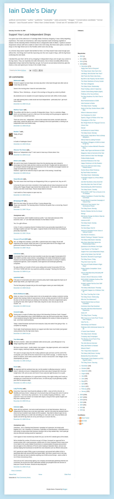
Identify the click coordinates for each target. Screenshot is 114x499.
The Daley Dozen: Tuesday (89, 106)
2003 (81, 407)
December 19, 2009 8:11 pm (22, 271)
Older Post (67, 474)
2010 (81, 61)
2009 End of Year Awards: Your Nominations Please (90, 205)
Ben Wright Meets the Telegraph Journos (93, 123)
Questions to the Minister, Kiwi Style (91, 246)
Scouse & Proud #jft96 (21, 239)
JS (82, 423)
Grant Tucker (85, 418)
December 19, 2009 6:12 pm (22, 155)
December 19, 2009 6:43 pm (22, 173)
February (84, 389)
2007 (81, 397)
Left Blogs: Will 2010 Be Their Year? (91, 73)
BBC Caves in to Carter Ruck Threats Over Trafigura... (92, 318)
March (83, 386)
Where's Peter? (85, 348)
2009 (81, 64)
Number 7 (17, 131)
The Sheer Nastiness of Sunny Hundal (92, 81)
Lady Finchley (18, 388)
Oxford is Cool (85, 225)
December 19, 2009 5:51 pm (22, 104)
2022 (81, 56)
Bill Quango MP (18, 201)
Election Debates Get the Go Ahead (91, 211)
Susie (15, 367)
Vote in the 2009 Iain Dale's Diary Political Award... (91, 166)
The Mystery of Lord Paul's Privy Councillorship (90, 339)
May (82, 381)
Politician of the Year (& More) (90, 94)
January (83, 391)
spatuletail (17, 277)
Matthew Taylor (18, 110)
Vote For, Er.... (85, 322)
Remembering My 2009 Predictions (91, 187)
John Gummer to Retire (88, 103)
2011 (81, 59)
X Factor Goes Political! (88, 331)
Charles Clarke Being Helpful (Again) (92, 91)
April (82, 384)
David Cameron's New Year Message (92, 155)
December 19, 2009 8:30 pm (22, 288)
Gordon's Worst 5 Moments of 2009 (91, 277)
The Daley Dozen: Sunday (88, 223)
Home (40, 474)
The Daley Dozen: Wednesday (90, 86)
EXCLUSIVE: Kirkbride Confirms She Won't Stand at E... (92, 280)
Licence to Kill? (85, 220)
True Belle (17, 339)
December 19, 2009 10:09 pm (22, 361)
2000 (81, 410)
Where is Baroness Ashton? (89, 112)
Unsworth (17, 312)
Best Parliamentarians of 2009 (90, 100)
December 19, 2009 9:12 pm (22, 306)
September (84, 371)
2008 (81, 394)
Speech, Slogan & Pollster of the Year (92, 117)
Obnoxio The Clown (20, 150)
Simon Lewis (18, 161)
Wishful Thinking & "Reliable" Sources (92, 237)
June (83, 378)
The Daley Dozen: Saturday (89, 362)
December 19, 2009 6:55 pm (22, 195)
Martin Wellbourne (19, 294)
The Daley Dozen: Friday (88, 259)
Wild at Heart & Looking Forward (90, 140)
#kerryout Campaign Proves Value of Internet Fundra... (91, 231)
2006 (81, 399)
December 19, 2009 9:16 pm (22, 333)
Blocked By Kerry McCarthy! (89, 356)
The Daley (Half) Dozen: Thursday (91, 287)
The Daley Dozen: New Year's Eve (91, 71)
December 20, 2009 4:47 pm (22, 467)
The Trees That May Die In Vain (90, 294)
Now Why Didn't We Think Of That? (91, 184)
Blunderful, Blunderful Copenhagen (91, 257)
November (84, 366)
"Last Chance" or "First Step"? (90, 249)
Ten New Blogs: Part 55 (88, 228)
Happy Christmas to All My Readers (91, 163)
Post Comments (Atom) (23, 477)
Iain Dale (84, 421)
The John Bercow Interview (89, 343)
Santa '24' (84, 313)
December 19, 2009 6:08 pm (22, 144)
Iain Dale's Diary (32, 10)
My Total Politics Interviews (89, 172)
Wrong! (83, 213)
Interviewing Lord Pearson (88, 324)
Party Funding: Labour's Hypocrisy (91, 89)
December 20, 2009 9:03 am (22, 401)
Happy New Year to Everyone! (90, 68)
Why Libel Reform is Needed (89, 345)
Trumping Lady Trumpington (89, 336)
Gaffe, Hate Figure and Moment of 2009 (92, 150)
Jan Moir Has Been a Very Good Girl (91, 182)
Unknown (17, 407)
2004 (81, 405)
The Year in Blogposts (87, 84)
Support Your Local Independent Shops (92, 251)
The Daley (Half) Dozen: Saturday (91, 240)
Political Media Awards (87, 158)
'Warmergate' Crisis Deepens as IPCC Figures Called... (92, 359)
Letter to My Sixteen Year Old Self (91, 254)
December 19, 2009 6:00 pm (22, 126)
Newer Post (12, 474)
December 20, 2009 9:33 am (22, 419)
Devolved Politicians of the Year (90, 161)
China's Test (84, 125)
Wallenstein (17, 80)
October (83, 368)
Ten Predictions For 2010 (88, 115)
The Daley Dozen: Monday (89, 133)
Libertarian (17, 253)
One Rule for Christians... (88, 235)
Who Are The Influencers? (88, 299)
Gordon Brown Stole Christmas (90, 170)
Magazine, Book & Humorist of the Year (92, 153)
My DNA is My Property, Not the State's (92, 79)
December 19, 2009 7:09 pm (22, 209)
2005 (81, 402)
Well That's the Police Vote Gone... (91, 76)
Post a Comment (16, 470)
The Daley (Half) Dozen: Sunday (90, 353)
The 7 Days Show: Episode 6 (89, 351)
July (82, 376)
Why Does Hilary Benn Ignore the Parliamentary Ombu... (91, 243)
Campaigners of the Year (88, 120)
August (83, 373)
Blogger (65, 489)
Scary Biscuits (18, 179)
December (84, 66)
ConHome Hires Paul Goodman (90, 306)
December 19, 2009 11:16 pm (22, 383)
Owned (83, 128)
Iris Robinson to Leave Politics (90, 130)
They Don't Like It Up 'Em (88, 262)
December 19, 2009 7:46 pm (22, 248)
